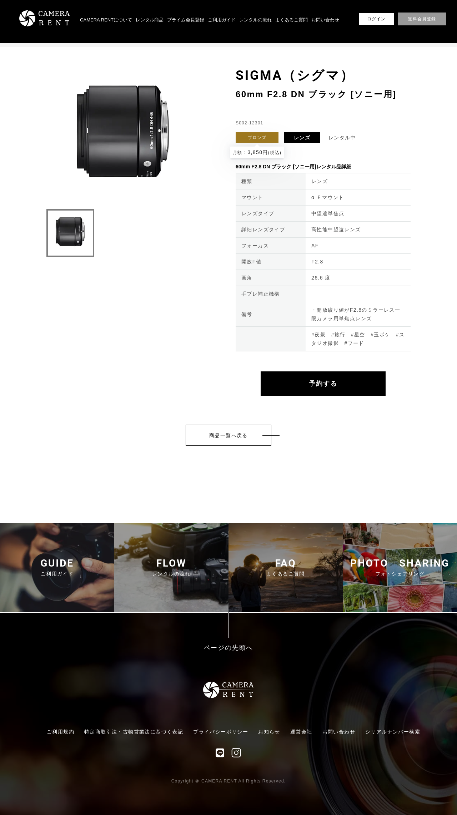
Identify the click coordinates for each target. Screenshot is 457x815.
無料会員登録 (422, 18)
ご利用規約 (60, 732)
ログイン (376, 18)
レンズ (302, 137)
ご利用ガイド (222, 20)
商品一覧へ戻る (228, 435)
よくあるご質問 (291, 20)
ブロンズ (257, 137)
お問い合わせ (325, 20)
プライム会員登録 (185, 20)
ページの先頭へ (228, 648)
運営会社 (301, 732)
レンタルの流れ (255, 20)
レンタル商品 (150, 20)
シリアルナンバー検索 (392, 732)
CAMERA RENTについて (106, 20)
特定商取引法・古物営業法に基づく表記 (133, 732)
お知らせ (269, 732)
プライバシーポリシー (220, 732)
